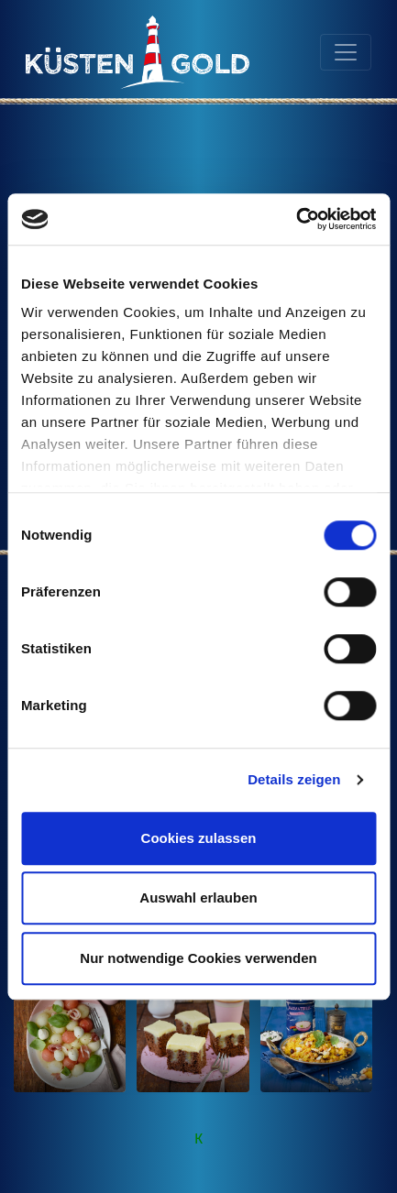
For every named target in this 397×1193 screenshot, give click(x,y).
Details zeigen (294, 779)
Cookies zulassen (199, 838)
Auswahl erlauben (198, 897)
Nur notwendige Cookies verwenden (198, 958)
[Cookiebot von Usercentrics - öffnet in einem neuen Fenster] (295, 219)
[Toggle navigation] (345, 52)
